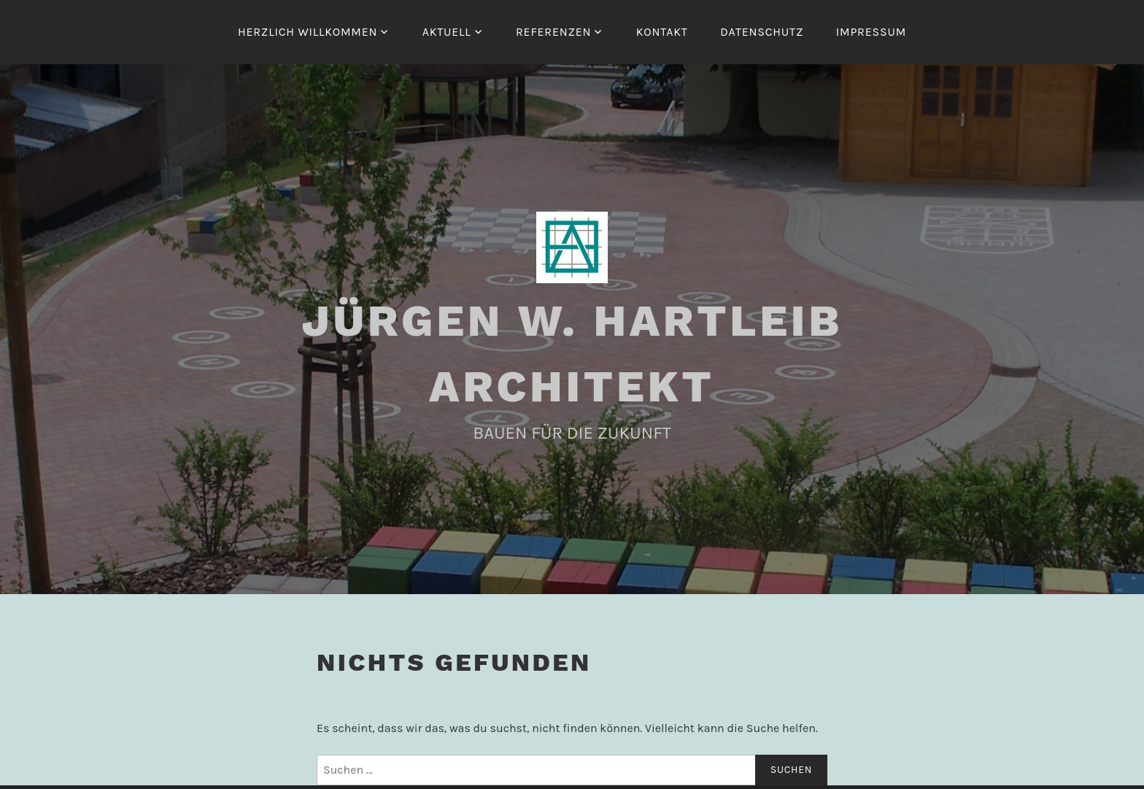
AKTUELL (446, 32)
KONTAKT (662, 32)
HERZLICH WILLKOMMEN (307, 32)
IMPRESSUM (871, 32)
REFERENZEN (553, 32)
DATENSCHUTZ (761, 32)
